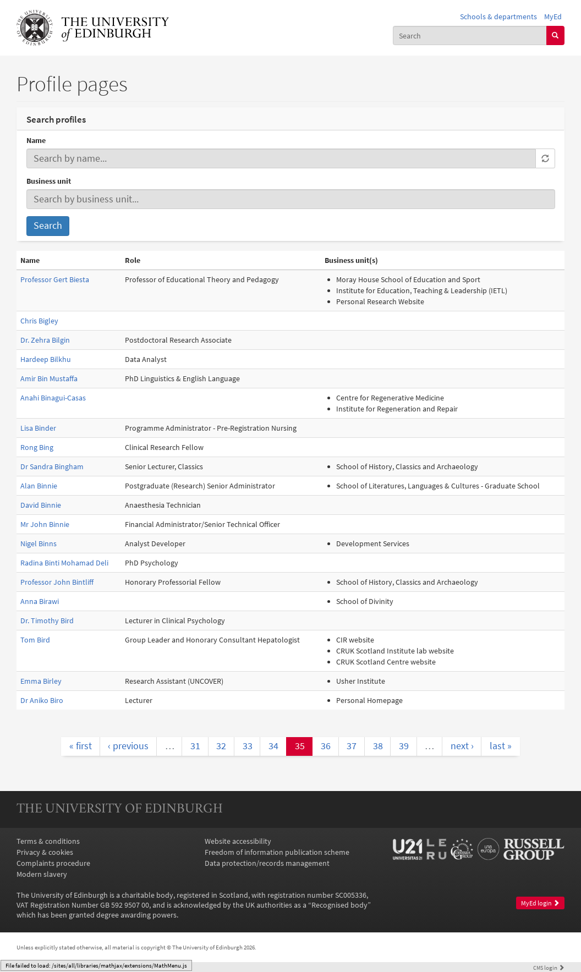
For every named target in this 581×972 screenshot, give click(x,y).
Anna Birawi (39, 601)
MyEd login (540, 903)
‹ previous (128, 746)
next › (462, 746)
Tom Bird (35, 640)
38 (378, 746)
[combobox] (470, 35)
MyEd (553, 16)
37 (352, 746)
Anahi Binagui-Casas (53, 398)
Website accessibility (238, 841)
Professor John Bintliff (57, 582)
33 (248, 746)
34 (273, 746)
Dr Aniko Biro (41, 700)
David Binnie (40, 505)
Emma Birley (41, 681)
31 (195, 746)
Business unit (48, 181)
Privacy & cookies (45, 852)
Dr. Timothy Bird (47, 620)
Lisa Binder (38, 428)
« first (80, 746)
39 (404, 746)
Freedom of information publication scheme (277, 852)
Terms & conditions (48, 841)
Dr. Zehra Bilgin (45, 340)
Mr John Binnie (44, 524)
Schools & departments (498, 16)
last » (501, 746)
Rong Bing (36, 447)
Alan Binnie (38, 486)
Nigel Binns (38, 543)
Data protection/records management (267, 863)
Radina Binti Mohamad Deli (64, 563)
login (548, 967)
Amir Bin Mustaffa (49, 378)
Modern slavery (42, 874)
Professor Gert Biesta (54, 279)
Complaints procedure (53, 863)
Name (36, 140)
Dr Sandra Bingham (52, 466)
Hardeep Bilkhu (45, 359)
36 (326, 746)
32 (221, 746)
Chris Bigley (39, 321)
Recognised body (339, 905)
